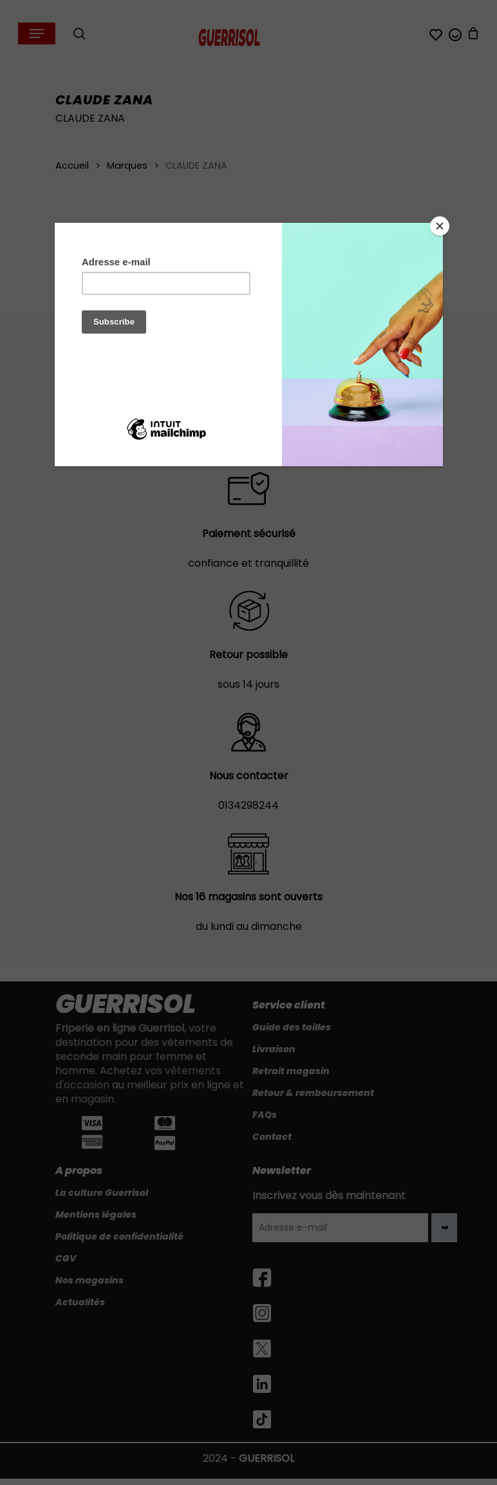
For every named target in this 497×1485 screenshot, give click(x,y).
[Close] (439, 226)
